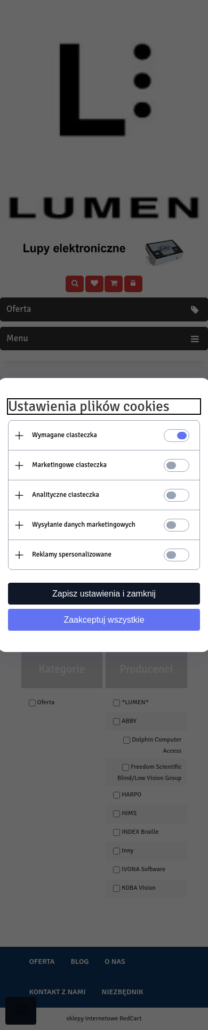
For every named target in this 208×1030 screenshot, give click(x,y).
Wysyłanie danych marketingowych (83, 524)
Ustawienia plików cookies (89, 406)
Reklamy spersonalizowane (71, 554)
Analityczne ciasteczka (65, 494)
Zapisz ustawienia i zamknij (104, 593)
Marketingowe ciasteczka (69, 465)
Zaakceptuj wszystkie (103, 619)
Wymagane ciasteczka (64, 435)
